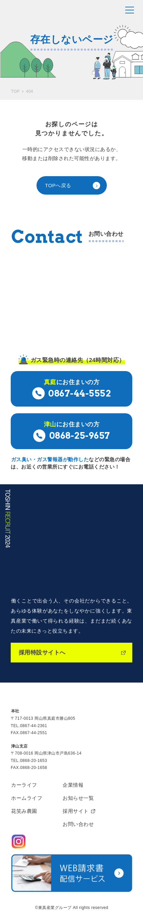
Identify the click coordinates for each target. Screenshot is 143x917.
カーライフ (24, 785)
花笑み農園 (24, 811)
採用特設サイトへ (42, 652)
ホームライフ (26, 798)
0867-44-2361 (33, 725)
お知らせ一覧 (78, 798)
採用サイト (76, 811)
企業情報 (73, 785)
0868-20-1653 (33, 760)
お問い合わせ (78, 824)
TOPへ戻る (58, 185)
